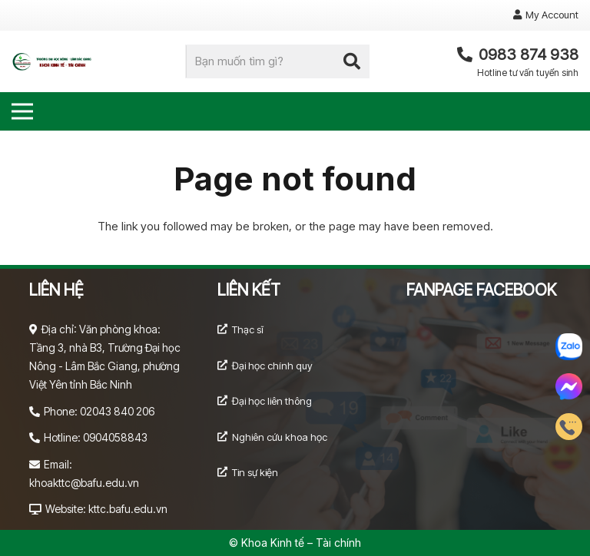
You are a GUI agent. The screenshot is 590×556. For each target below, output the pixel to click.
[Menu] (22, 111)
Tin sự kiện (255, 472)
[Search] (351, 61)
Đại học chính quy (272, 365)
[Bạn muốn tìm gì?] (277, 61)
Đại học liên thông (272, 401)
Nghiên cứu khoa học (279, 437)
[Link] (54, 61)
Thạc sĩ (248, 329)
